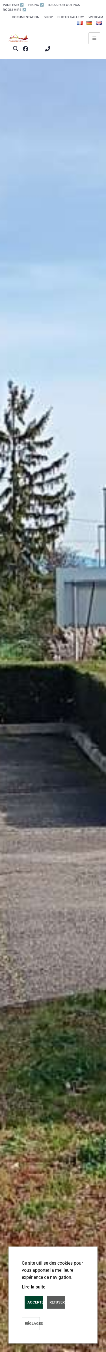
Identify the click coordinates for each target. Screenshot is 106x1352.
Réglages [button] (32, 1323)
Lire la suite (34, 1287)
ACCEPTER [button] (35, 1302)
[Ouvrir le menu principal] (94, 38)
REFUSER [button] (57, 1302)
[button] (15, 49)
